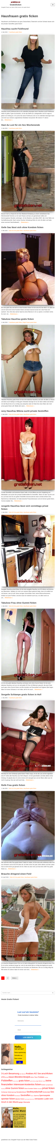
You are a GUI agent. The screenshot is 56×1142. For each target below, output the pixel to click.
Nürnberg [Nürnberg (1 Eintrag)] (3, 1089)
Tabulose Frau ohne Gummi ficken (18, 603)
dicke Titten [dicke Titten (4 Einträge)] (34, 1078)
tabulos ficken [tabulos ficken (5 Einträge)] (19, 1099)
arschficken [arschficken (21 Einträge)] (47, 1074)
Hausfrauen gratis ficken (15, 32)
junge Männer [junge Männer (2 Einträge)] (39, 1081)
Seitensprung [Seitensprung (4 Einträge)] (12, 1092)
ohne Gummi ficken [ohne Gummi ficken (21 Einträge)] (14, 1089)
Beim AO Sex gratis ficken (16, 230)
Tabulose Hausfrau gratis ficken (17, 319)
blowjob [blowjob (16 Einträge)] (26, 1077)
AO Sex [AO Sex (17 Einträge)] (37, 1074)
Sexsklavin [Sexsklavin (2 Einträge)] (17, 1096)
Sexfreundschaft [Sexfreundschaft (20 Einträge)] (34, 1092)
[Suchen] (26, 993)
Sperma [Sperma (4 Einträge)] (36, 1096)
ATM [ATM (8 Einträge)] (3, 1078)
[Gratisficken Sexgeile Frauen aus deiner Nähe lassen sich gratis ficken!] (15, 4)
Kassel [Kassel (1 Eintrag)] (44, 1081)
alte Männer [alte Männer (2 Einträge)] (22, 1074)
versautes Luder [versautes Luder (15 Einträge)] (42, 1099)
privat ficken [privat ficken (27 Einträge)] (48, 1088)
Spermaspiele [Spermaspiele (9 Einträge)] (44, 1096)
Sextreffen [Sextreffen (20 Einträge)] (25, 1096)
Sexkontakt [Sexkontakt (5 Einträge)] (46, 1092)
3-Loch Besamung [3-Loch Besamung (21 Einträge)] (10, 1074)
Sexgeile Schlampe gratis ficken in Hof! (21, 695)
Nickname (21, 1021)
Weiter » (14, 978)
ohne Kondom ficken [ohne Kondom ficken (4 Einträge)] (31, 1089)
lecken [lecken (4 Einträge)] (43, 1085)
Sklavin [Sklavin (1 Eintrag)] (32, 1096)
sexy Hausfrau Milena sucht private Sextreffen (24, 411)
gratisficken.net (5, 1140)
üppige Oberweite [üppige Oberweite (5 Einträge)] (24, 1103)
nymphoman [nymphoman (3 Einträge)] (49, 1085)
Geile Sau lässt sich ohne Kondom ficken (22, 227)
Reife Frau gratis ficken (13, 785)
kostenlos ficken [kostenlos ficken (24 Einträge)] (33, 1085)
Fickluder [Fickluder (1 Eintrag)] (46, 1077)
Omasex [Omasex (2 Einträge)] (40, 1089)
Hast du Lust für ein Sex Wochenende (20, 125)
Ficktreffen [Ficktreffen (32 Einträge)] (7, 1081)
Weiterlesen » (9, 120)
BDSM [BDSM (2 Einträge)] (6, 1077)
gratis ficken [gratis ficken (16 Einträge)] (24, 1081)
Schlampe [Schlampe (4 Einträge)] (4, 1092)
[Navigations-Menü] (53, 4)
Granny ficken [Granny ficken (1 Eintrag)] (15, 1081)
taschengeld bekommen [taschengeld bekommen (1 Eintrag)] (29, 1099)
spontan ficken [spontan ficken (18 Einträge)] (8, 1099)
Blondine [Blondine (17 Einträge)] (19, 1077)
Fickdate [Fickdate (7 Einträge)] (41, 1078)
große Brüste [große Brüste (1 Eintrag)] (32, 1081)
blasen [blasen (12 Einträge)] (11, 1077)
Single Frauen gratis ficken (30, 322)
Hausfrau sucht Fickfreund (14, 29)
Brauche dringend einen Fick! (16, 874)
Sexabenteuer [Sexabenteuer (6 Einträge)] (21, 1092)
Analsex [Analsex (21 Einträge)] (30, 1074)
